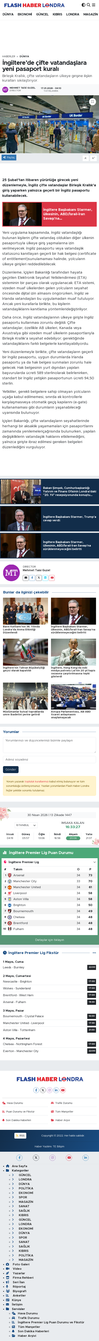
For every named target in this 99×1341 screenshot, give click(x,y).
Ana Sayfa (16, 1166)
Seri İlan (15, 1282)
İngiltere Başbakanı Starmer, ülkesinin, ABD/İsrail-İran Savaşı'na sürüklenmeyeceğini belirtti (73, 629)
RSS (20, 1135)
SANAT (20, 1206)
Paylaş (9, 157)
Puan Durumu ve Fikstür (18, 1111)
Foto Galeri (17, 1264)
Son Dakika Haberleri (16, 1120)
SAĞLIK (21, 1210)
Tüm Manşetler (62, 1111)
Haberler (8, 56)
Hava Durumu (12, 1103)
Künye (13, 1300)
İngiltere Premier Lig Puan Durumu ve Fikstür (48, 1322)
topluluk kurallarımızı (37, 781)
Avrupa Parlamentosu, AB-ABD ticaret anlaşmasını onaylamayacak (71, 715)
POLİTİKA (22, 1188)
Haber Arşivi (60, 1120)
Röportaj (16, 1286)
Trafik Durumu (61, 1103)
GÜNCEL (42, 14)
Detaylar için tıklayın (49, 939)
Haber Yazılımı (43, 1146)
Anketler (16, 1295)
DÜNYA (8, 14)
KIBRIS (57, 14)
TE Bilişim (58, 1146)
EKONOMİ (25, 14)
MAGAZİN (90, 14)
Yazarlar (15, 1273)
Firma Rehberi (19, 1277)
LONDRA (72, 14)
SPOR (19, 1197)
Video (14, 1268)
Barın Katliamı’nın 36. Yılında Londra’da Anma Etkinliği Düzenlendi (21, 629)
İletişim (14, 1304)
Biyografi (16, 1291)
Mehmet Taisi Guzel (36, 570)
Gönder (10, 769)
